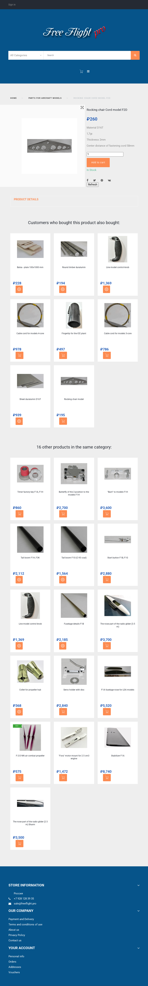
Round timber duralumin (74, 267)
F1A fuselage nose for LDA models (117, 690)
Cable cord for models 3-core (118, 333)
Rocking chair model (74, 399)
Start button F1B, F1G (117, 557)
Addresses (15, 967)
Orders (12, 961)
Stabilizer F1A (117, 755)
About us (14, 929)
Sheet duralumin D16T (30, 399)
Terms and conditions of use (25, 924)
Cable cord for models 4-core (30, 333)
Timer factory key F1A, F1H (30, 492)
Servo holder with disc (73, 690)
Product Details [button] (26, 199)
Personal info (16, 956)
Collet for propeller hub (30, 690)
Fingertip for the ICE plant (74, 333)
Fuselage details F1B (74, 624)
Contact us (15, 940)
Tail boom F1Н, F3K (30, 557)
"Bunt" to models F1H (117, 492)
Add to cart (98, 162)
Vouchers (14, 972)
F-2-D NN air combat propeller (30, 755)
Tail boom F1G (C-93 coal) (74, 557)
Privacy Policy (17, 935)
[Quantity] (105, 154)
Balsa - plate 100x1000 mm (30, 267)
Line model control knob (117, 267)
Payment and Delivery (21, 919)
